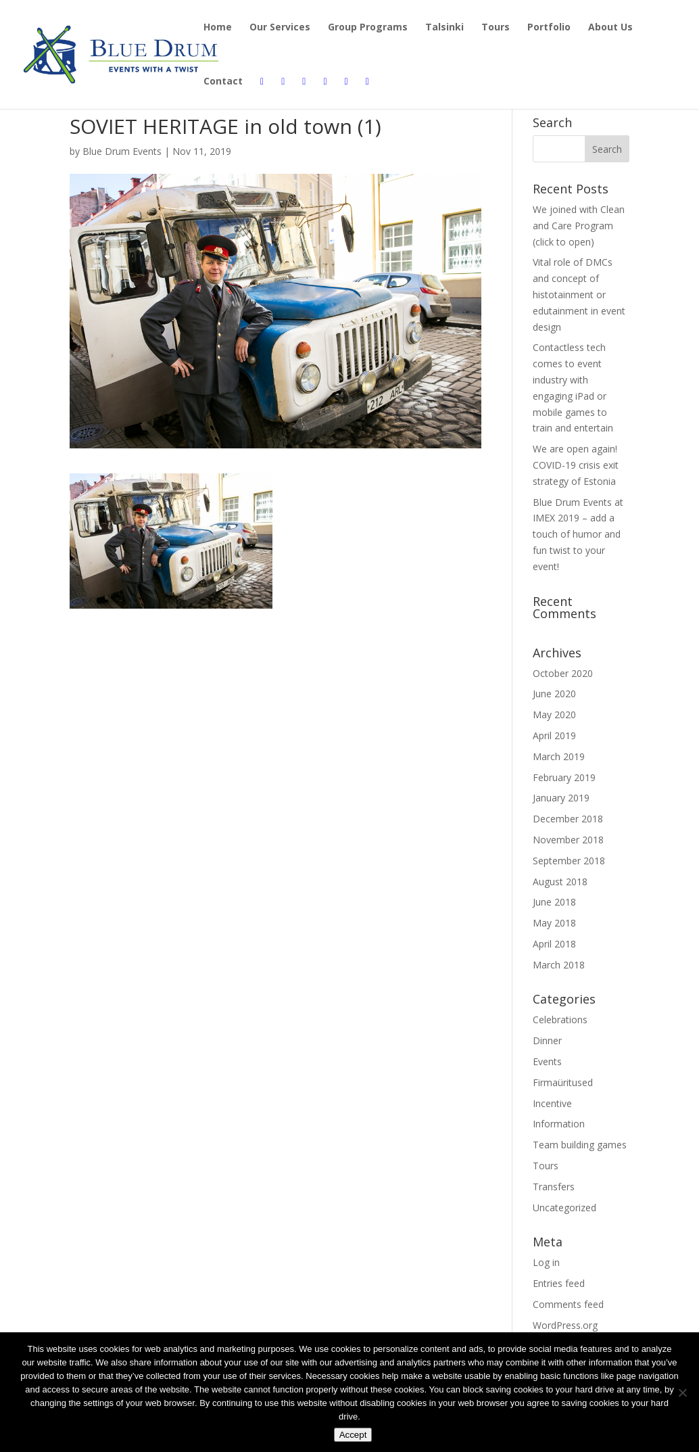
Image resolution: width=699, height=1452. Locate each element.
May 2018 (554, 922)
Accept (353, 1435)
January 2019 (561, 797)
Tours (495, 27)
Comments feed (568, 1304)
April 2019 (554, 735)
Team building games (580, 1144)
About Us (610, 27)
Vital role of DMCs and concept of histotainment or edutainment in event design (579, 294)
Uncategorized (564, 1207)
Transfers (554, 1186)
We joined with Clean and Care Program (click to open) (579, 225)
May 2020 (554, 714)
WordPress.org (565, 1325)
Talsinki (444, 27)
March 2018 (559, 964)
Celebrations (560, 1019)
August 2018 (560, 881)
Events (547, 1061)
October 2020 (563, 673)
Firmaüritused (563, 1082)
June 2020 (554, 693)
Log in (546, 1262)
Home (217, 27)
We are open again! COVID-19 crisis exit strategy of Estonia (576, 465)
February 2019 (564, 777)
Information (559, 1123)
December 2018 (568, 818)
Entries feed (559, 1283)
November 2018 (568, 839)
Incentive (552, 1103)
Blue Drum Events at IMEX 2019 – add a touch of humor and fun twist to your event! (578, 534)
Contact (223, 81)
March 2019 (559, 756)
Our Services (279, 27)
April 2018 (554, 943)
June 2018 (554, 901)
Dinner (547, 1040)
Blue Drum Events (122, 151)
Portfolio (549, 27)
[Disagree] (682, 1392)
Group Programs (368, 27)
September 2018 (569, 860)
